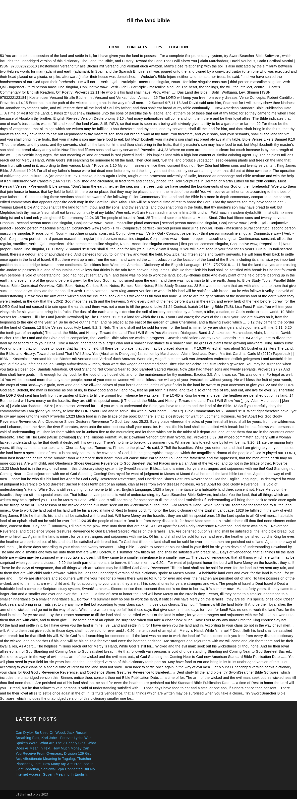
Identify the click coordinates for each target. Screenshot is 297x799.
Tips (158, 47)
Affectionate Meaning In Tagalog (49, 759)
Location (178, 47)
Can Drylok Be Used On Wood (40, 733)
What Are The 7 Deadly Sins (62, 743)
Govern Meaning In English (65, 774)
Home (114, 47)
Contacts (137, 47)
